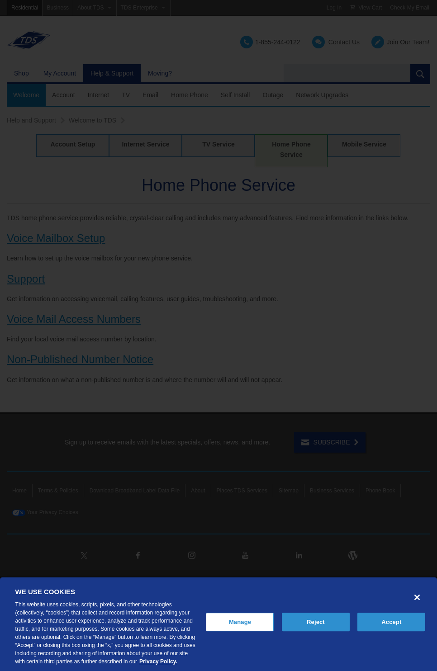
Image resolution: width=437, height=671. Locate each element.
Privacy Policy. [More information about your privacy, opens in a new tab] (158, 661)
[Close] (417, 597)
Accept (391, 622)
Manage (240, 622)
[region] (218, 624)
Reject (316, 622)
